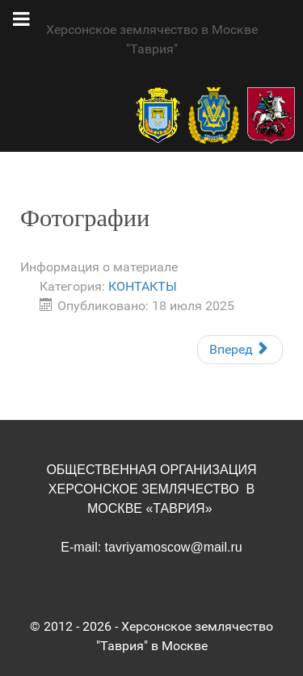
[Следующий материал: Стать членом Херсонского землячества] (240, 349)
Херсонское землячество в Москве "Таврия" (152, 39)
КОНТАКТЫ (142, 286)
